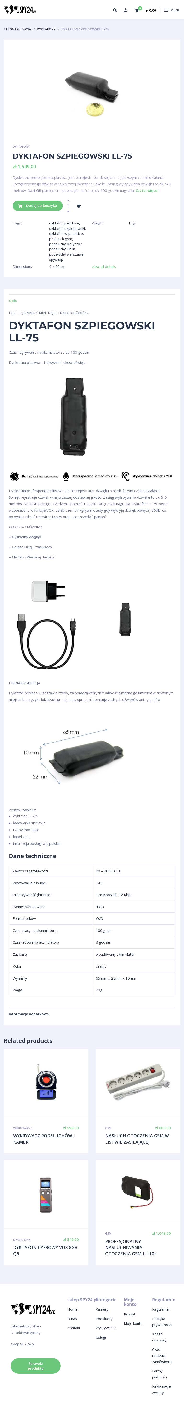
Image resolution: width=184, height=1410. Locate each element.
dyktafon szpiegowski (67, 228)
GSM (108, 1128)
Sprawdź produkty (36, 1366)
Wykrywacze (22, 1128)
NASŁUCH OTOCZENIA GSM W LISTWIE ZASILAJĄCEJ (137, 1139)
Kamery (102, 1309)
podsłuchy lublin (62, 248)
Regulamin (160, 1309)
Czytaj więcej (147, 190)
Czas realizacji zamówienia (162, 1355)
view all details (104, 266)
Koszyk (130, 1314)
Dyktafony (46, 29)
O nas (72, 1318)
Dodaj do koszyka (37, 206)
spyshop (56, 259)
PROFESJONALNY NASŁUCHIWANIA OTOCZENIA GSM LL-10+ (131, 1247)
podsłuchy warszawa (66, 254)
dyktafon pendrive (64, 223)
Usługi (101, 1337)
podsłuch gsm (60, 238)
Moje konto (133, 1323)
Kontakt (73, 1327)
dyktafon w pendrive (66, 233)
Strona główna (17, 29)
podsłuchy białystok (65, 243)
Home (72, 1309)
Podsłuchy (104, 1318)
